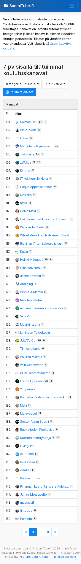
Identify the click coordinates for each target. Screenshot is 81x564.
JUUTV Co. (28, 340)
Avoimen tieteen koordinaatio (41, 308)
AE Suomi (27, 454)
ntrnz (23, 203)
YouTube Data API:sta (33, 556)
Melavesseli (28, 413)
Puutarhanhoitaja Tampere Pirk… (43, 397)
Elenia (24, 138)
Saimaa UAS (29, 122)
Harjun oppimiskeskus (36, 187)
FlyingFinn (27, 446)
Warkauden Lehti (32, 227)
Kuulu (24, 251)
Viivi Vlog (26, 316)
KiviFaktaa (27, 462)
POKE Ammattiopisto (35, 373)
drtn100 (25, 470)
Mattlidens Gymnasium (36, 146)
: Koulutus (21, 84)
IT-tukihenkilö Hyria (34, 178)
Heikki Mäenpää (31, 259)
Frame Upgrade (31, 381)
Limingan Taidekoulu (35, 332)
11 (48, 532)
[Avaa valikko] (72, 6)
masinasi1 (27, 502)
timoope (26, 510)
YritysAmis (27, 389)
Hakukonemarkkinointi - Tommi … (44, 219)
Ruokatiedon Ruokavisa (37, 429)
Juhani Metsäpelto (33, 494)
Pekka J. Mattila (31, 292)
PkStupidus (28, 130)
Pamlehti (26, 519)
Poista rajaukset (19, 92)
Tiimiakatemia (30, 348)
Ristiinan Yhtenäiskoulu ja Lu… (42, 243)
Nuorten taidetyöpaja (35, 438)
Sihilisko (26, 195)
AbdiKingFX (28, 284)
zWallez (25, 162)
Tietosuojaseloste (64, 556)
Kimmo (25, 170)
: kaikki (54, 84)
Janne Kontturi (30, 276)
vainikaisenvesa (31, 365)
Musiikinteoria (30, 324)
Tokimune (27, 154)
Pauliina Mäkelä (31, 357)
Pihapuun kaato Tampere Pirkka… (44, 486)
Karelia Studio (30, 478)
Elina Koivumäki (31, 268)
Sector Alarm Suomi (34, 421)
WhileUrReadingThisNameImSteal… (45, 235)
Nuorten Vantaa (31, 300)
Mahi (23, 405)
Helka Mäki (28, 211)
